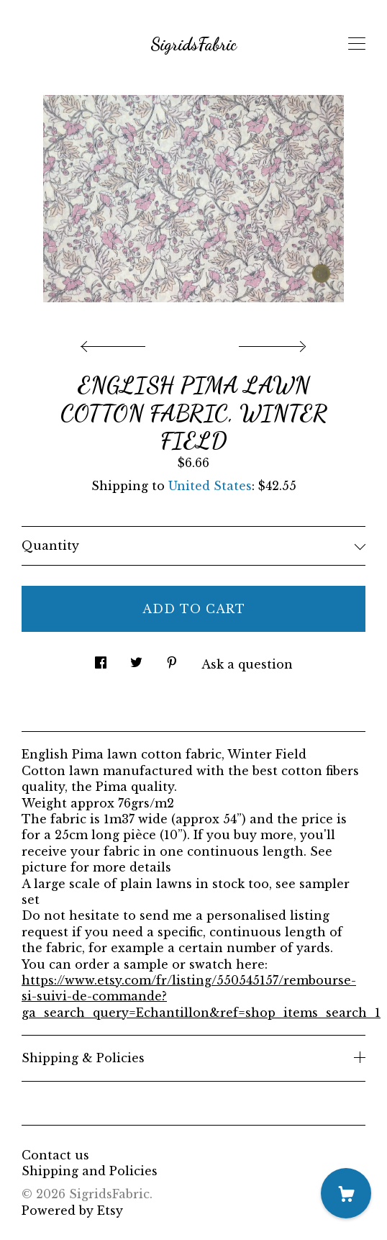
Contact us (55, 1155)
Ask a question (247, 664)
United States (210, 486)
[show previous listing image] (116, 343)
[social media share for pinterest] (172, 658)
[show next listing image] (270, 343)
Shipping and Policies (90, 1171)
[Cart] (346, 1193)
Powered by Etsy (72, 1210)
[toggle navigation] (356, 44)
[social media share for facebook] (100, 658)
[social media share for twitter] (136, 658)
